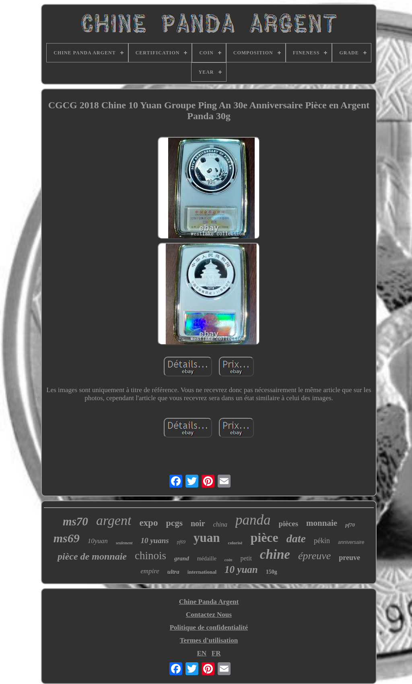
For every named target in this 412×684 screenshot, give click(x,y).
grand (181, 558)
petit (245, 558)
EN (201, 653)
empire (149, 571)
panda (253, 520)
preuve (349, 558)
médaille (206, 559)
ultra (173, 571)
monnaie (321, 523)
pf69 (181, 542)
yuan (207, 538)
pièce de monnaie (92, 556)
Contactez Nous (209, 614)
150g (271, 572)
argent (114, 520)
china (220, 524)
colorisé (235, 542)
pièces (289, 523)
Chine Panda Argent (209, 601)
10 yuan (241, 569)
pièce (264, 537)
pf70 (350, 525)
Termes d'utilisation (209, 640)
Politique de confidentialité (209, 627)
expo (148, 523)
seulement (124, 543)
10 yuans (154, 540)
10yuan (98, 541)
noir (198, 523)
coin (229, 559)
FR (216, 653)
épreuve (314, 556)
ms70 (75, 521)
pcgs (174, 523)
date (296, 538)
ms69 (67, 538)
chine (275, 554)
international (201, 572)
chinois (150, 556)
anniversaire (351, 542)
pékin (322, 541)
